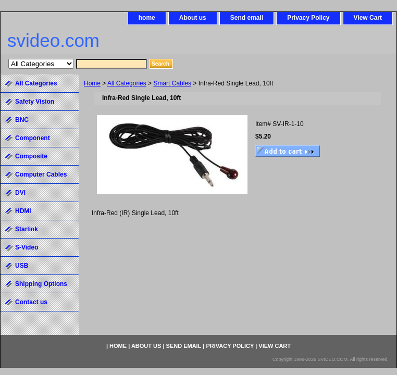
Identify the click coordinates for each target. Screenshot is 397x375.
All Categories (126, 83)
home (147, 17)
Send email (246, 17)
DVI (20, 192)
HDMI (23, 211)
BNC (22, 119)
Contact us (31, 302)
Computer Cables (41, 174)
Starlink (26, 229)
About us (192, 17)
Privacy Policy (308, 17)
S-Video (26, 247)
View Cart (368, 17)
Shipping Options (41, 284)
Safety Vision (34, 101)
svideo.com (53, 40)
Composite (31, 156)
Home (92, 83)
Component (32, 138)
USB (21, 265)
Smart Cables (172, 83)
